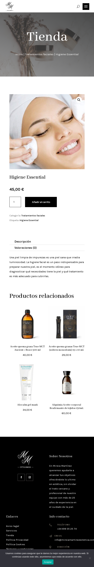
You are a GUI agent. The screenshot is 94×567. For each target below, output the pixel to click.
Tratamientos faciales (39, 54)
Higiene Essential (29, 220)
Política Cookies (15, 544)
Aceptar (48, 562)
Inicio (19, 54)
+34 (67, 528)
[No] (89, 558)
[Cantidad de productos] (15, 202)
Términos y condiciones (20, 548)
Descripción (22, 241)
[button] (79, 100)
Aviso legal (12, 526)
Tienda (10, 535)
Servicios (11, 530)
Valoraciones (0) (25, 247)
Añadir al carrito (41, 202)
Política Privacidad (17, 539)
